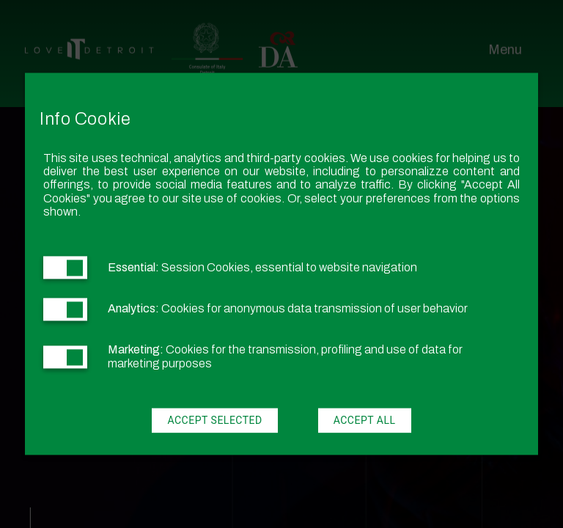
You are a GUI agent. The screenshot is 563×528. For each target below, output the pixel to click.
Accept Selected (214, 420)
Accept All (364, 420)
